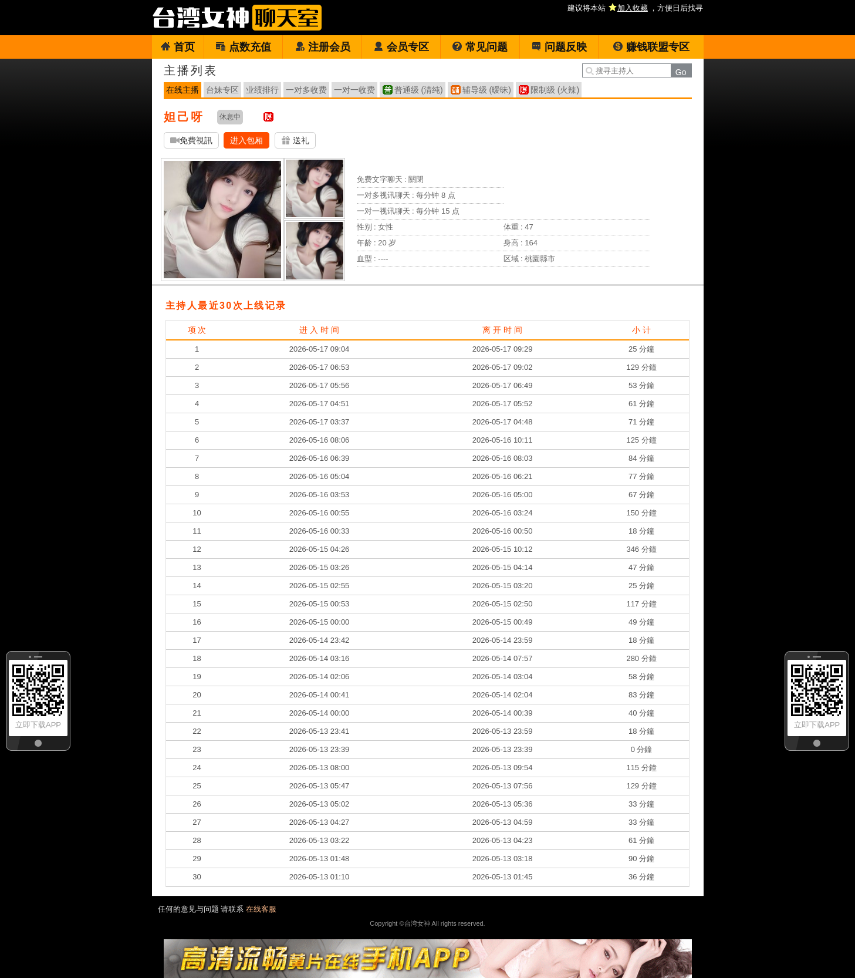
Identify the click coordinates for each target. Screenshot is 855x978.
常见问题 (480, 47)
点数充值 (243, 47)
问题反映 (559, 47)
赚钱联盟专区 (651, 47)
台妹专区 (222, 90)
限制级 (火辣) (554, 90)
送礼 (295, 141)
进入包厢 (246, 140)
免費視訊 (191, 141)
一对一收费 (354, 90)
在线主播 (182, 90)
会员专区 (401, 47)
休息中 (230, 117)
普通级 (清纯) (418, 90)
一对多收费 (306, 90)
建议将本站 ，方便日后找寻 (635, 8)
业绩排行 (262, 90)
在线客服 (261, 909)
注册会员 (322, 47)
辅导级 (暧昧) (486, 90)
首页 (177, 47)
